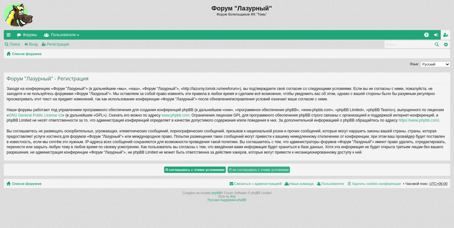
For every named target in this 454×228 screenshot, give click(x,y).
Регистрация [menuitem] (446, 36)
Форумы (30, 35)
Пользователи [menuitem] (332, 184)
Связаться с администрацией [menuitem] (258, 184)
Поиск (14, 44)
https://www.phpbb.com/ (419, 120)
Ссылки (9, 36)
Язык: (414, 64)
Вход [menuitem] (437, 36)
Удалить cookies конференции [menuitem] (376, 184)
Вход (33, 44)
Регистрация (58, 44)
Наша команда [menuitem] (301, 184)
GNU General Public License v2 (35, 115)
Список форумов (26, 54)
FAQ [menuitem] (428, 36)
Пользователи (63, 35)
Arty (233, 196)
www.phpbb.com (175, 115)
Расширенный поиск (445, 44)
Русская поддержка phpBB (226, 200)
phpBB (216, 193)
